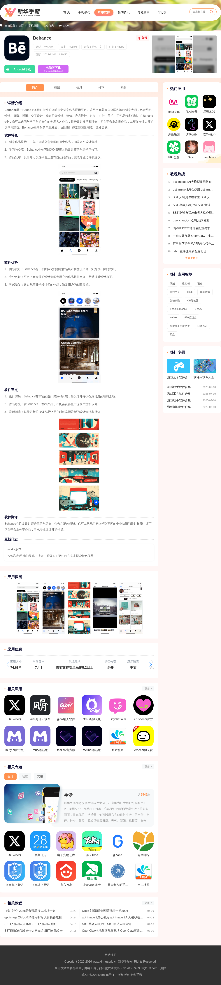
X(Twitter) (14, 844)
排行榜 (162, 12)
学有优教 (205, 292)
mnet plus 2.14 (173, 105)
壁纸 (172, 283)
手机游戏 (84, 12)
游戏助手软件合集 (179, 400)
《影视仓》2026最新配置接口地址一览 (29, 910)
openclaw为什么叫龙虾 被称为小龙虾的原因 (194, 220)
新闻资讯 (124, 12)
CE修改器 (193, 300)
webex (173, 317)
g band (118, 844)
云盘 (172, 334)
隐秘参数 (175, 300)
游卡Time (92, 844)
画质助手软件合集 (179, 387)
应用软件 (104, 12)
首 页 (66, 12)
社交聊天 (48, 25)
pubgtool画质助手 (180, 325)
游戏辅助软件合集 (179, 406)
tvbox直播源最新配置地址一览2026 (105, 910)
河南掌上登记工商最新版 (40, 874)
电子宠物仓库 (66, 844)
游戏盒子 (175, 292)
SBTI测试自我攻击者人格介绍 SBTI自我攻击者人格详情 (35, 930)
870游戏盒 (190, 317)
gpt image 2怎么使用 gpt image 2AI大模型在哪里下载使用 (113, 917)
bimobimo (209, 150)
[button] (150, 664)
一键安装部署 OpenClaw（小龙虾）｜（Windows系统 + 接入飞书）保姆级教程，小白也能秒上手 (194, 235)
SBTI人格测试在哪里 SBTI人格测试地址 (30, 924)
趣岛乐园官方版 (173, 128)
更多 (147, 688)
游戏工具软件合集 (179, 393)
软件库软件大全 (205, 369)
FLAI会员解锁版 (191, 105)
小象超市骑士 (92, 873)
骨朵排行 (143, 844)
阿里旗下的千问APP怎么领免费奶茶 (194, 243)
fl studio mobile (178, 308)
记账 (199, 283)
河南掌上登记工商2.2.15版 (14, 874)
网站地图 (110, 954)
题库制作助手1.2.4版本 (118, 874)
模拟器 (186, 283)
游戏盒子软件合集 (178, 370)
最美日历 (40, 844)
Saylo (191, 150)
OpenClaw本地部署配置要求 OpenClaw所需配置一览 (113, 930)
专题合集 (144, 12)
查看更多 (190, 258)
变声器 (198, 308)
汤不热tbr (191, 127)
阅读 (189, 292)
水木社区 (143, 873)
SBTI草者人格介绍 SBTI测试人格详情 (106, 924)
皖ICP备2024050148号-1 (98, 974)
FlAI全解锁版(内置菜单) (173, 151)
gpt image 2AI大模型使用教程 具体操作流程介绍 (35, 917)
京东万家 (66, 873)
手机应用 (33, 25)
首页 (21, 25)
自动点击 (202, 325)
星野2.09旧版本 (209, 105)
